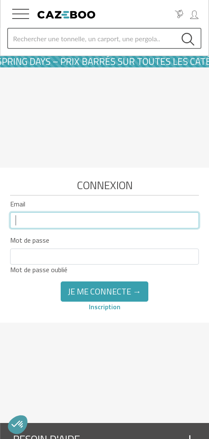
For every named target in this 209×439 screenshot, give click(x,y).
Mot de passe (29, 240)
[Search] (91, 38)
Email (17, 204)
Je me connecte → (104, 291)
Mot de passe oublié (38, 270)
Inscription (105, 307)
